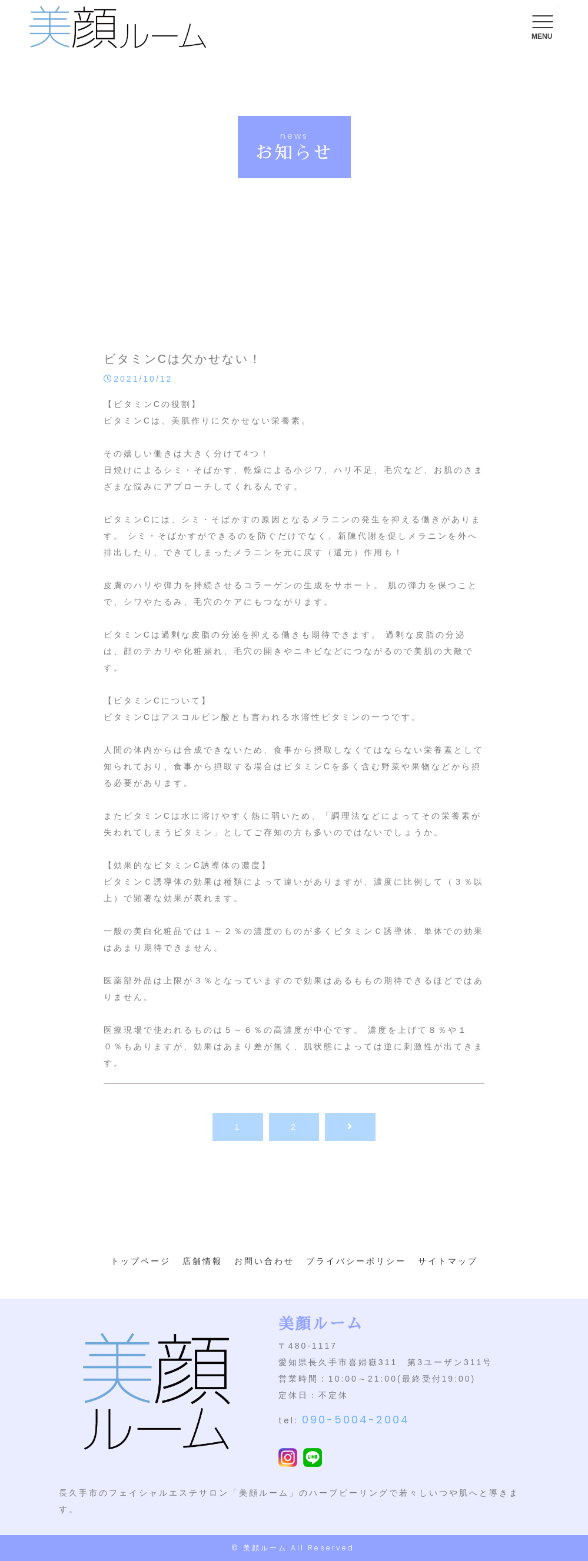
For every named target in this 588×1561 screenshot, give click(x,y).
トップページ (141, 1261)
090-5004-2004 (356, 1419)
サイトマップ (448, 1261)
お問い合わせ (264, 1261)
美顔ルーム (265, 1548)
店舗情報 (202, 1261)
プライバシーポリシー (356, 1261)
